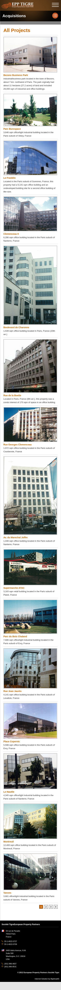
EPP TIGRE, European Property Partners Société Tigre (17, 5)
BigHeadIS (55, 979)
